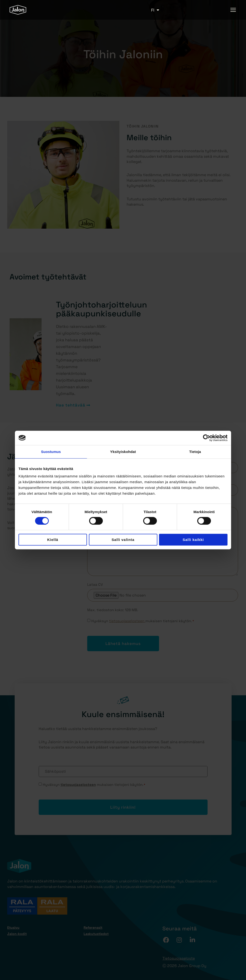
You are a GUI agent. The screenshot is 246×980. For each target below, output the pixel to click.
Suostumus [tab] (51, 452)
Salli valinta (122, 540)
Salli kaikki (193, 540)
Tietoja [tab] (195, 452)
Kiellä (52, 540)
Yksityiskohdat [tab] (123, 452)
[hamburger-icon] (233, 10)
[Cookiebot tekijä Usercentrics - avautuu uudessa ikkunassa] (206, 437)
